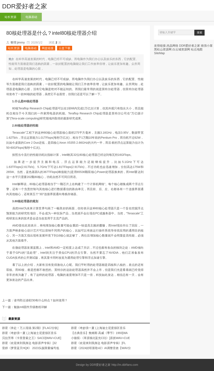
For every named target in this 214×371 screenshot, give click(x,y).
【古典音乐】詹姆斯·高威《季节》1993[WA (99, 333)
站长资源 (10, 17)
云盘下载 (64, 48)
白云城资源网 (181, 49)
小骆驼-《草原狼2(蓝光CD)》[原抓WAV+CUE (100, 338)
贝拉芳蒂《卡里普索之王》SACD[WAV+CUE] (31, 338)
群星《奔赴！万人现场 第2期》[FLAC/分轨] (30, 328)
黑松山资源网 (163, 49)
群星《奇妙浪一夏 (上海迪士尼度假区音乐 (98, 328)
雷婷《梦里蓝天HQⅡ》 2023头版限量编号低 (30, 348)
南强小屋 (207, 45)
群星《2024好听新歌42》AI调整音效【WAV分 (101, 348)
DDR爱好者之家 (24, 6)
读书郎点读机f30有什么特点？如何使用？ (41, 300)
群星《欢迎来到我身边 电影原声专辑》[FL (98, 343)
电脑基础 (31, 17)
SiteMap (159, 53)
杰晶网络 (172, 45)
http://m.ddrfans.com (124, 364)
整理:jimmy (17, 42)
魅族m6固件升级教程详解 (30, 307)
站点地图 (197, 49)
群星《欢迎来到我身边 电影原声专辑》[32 (29, 343)
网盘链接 (48, 48)
